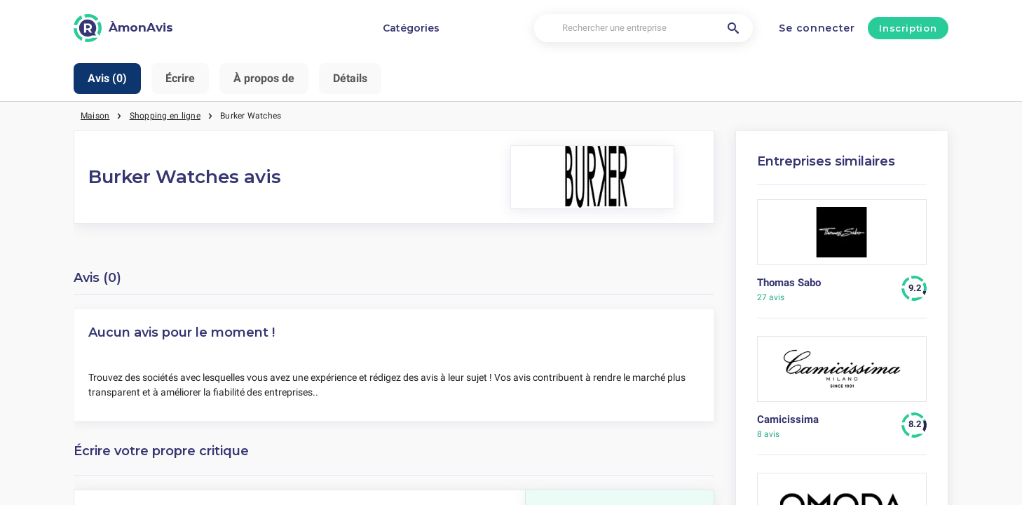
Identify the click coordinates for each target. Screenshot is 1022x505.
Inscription (907, 28)
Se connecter (816, 28)
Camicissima (788, 419)
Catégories (411, 28)
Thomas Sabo (789, 282)
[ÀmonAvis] (123, 28)
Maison (95, 116)
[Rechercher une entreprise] (643, 28)
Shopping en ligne (165, 116)
